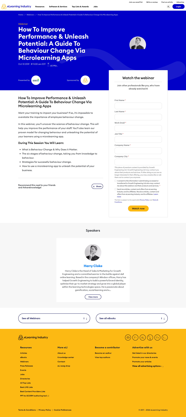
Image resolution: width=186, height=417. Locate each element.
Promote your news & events (145, 357)
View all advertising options (147, 366)
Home (20, 15)
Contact (61, 361)
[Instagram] (165, 337)
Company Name (123, 145)
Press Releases (26, 366)
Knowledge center (66, 357)
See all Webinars (54, 318)
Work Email (120, 123)
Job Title (119, 134)
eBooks (23, 357)
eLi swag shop (64, 366)
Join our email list (136, 2)
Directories (25, 378)
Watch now (138, 208)
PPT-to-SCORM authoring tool (34, 395)
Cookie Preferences (62, 410)
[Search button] (168, 6)
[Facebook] (128, 337)
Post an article (167, 2)
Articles (23, 353)
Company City (122, 156)
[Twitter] (135, 337)
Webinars (30, 15)
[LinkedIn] (143, 337)
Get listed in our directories (144, 353)
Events (23, 370)
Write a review (152, 2)
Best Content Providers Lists (32, 391)
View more (93, 297)
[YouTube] (150, 337)
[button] (97, 186)
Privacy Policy (144, 200)
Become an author (103, 353)
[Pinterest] (157, 337)
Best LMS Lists (26, 387)
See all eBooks (131, 318)
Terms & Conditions (27, 410)
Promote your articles (141, 361)
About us (61, 353)
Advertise (180, 2)
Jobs (22, 374)
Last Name (120, 111)
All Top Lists (25, 383)
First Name (120, 100)
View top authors (102, 357)
